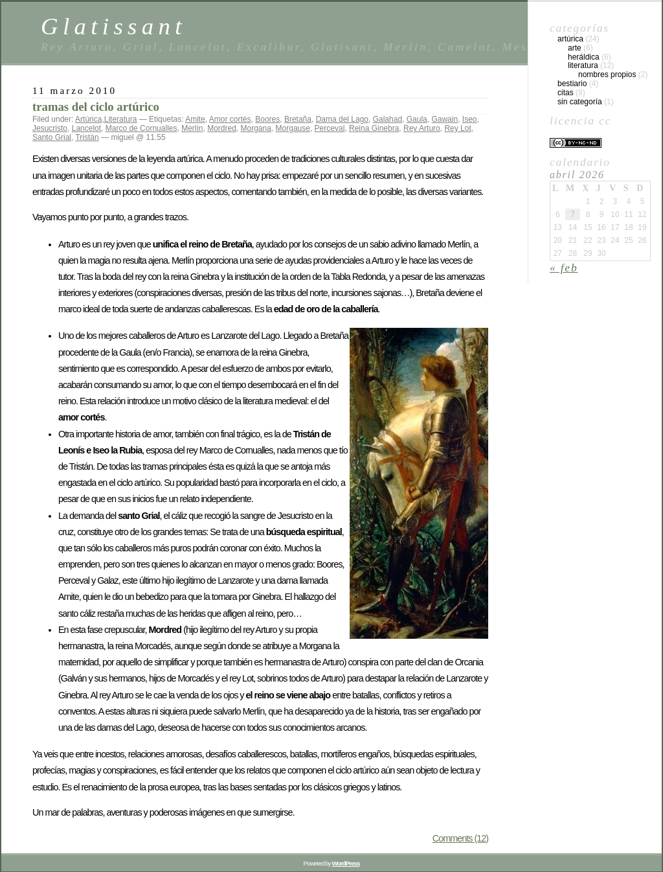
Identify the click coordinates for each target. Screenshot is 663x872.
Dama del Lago (342, 119)
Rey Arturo (421, 128)
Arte (574, 47)
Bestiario (572, 83)
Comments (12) (460, 838)
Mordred (221, 128)
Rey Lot (457, 128)
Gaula (417, 119)
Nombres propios (607, 74)
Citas (565, 92)
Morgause (293, 128)
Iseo (469, 119)
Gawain (444, 119)
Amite (195, 119)
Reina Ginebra (374, 128)
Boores (267, 119)
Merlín (192, 128)
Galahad (387, 119)
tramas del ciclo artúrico (95, 106)
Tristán (86, 137)
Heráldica (584, 57)
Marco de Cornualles (141, 128)
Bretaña (297, 119)
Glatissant (113, 26)
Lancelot (86, 128)
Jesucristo (49, 128)
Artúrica (88, 119)
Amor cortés (230, 119)
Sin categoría (579, 101)
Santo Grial (51, 137)
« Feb (564, 267)
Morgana (256, 128)
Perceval (330, 128)
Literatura (120, 119)
